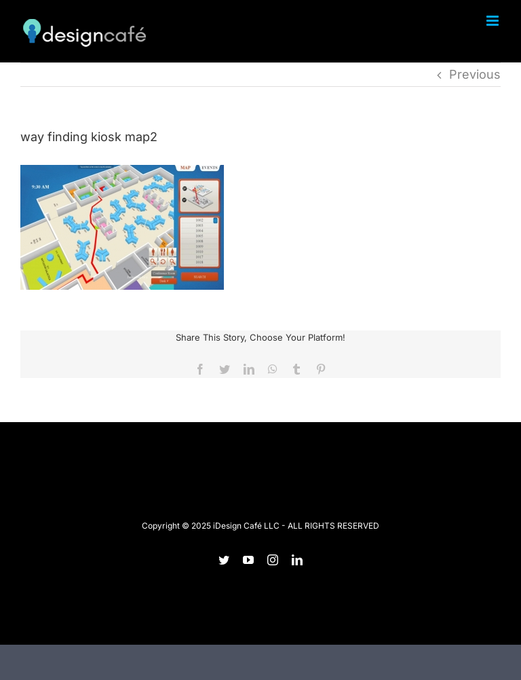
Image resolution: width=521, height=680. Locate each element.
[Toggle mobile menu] (493, 21)
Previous (475, 74)
